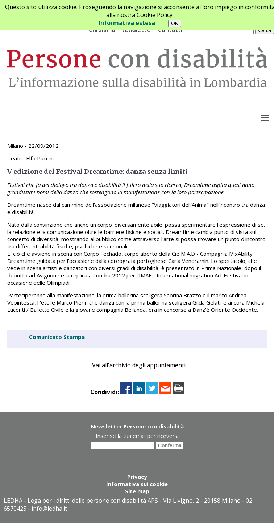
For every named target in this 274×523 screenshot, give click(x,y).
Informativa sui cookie (137, 484)
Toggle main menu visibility (265, 116)
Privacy (137, 476)
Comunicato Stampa (57, 336)
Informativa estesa (127, 23)
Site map (137, 491)
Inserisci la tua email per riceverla (137, 435)
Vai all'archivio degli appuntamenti (139, 365)
